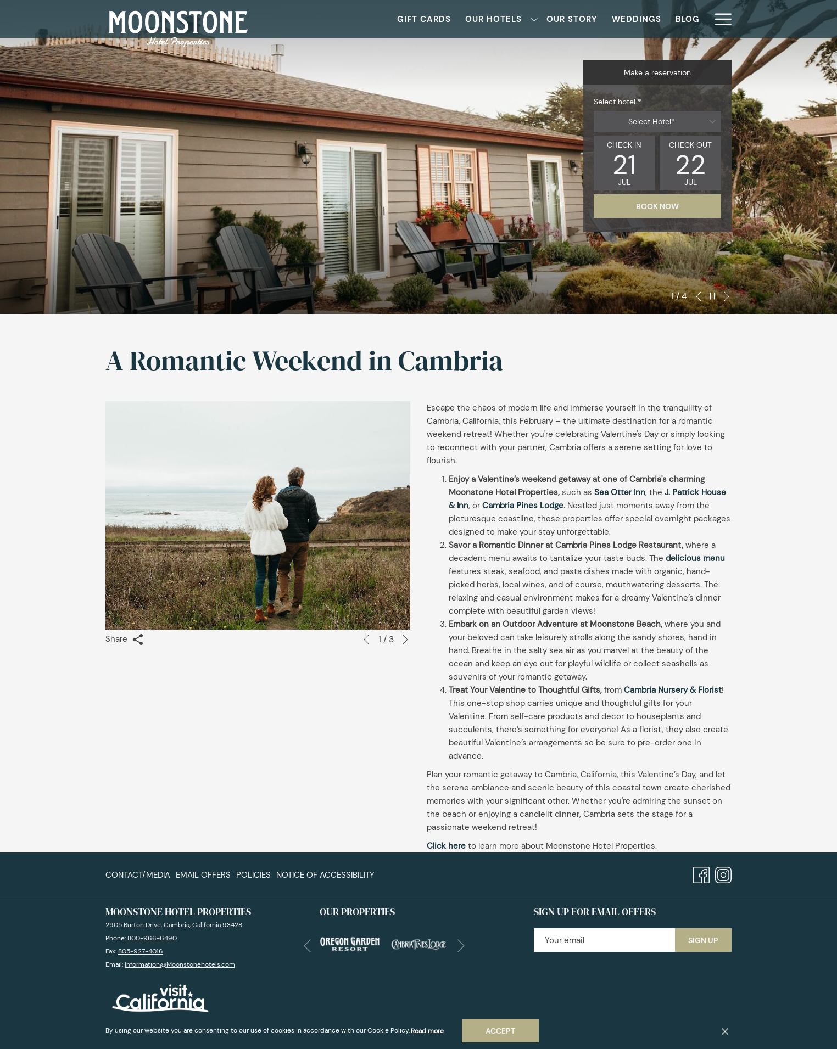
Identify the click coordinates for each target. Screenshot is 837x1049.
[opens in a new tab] (350, 943)
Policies (253, 875)
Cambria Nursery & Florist (673, 690)
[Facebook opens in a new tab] (701, 873)
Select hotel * (617, 101)
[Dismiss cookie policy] (725, 1031)
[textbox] (657, 121)
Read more (427, 1030)
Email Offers (203, 875)
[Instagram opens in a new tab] (723, 873)
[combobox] (657, 121)
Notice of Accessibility (325, 875)
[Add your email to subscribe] (604, 940)
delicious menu (695, 558)
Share (124, 639)
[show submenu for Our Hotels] (492, 19)
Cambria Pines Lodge (522, 505)
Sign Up (703, 940)
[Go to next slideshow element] (727, 296)
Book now (657, 206)
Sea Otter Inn (619, 492)
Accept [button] (500, 1031)
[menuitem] (382, 19)
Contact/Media (137, 875)
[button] (624, 163)
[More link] (719, 19)
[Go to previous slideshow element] (699, 296)
